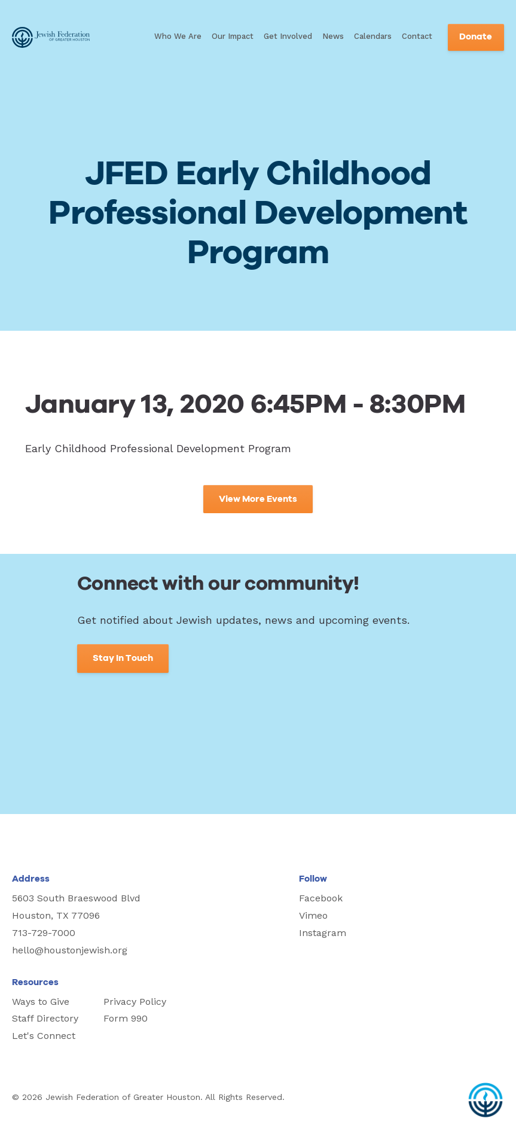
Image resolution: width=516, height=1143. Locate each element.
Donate (475, 36)
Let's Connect (43, 1035)
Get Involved (288, 36)
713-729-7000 (43, 932)
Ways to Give (40, 1001)
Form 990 (125, 1018)
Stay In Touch (123, 658)
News (333, 36)
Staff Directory (45, 1018)
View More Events (258, 499)
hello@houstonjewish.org (69, 950)
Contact (417, 36)
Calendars (373, 36)
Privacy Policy (134, 1001)
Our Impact (233, 36)
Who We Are (177, 36)
